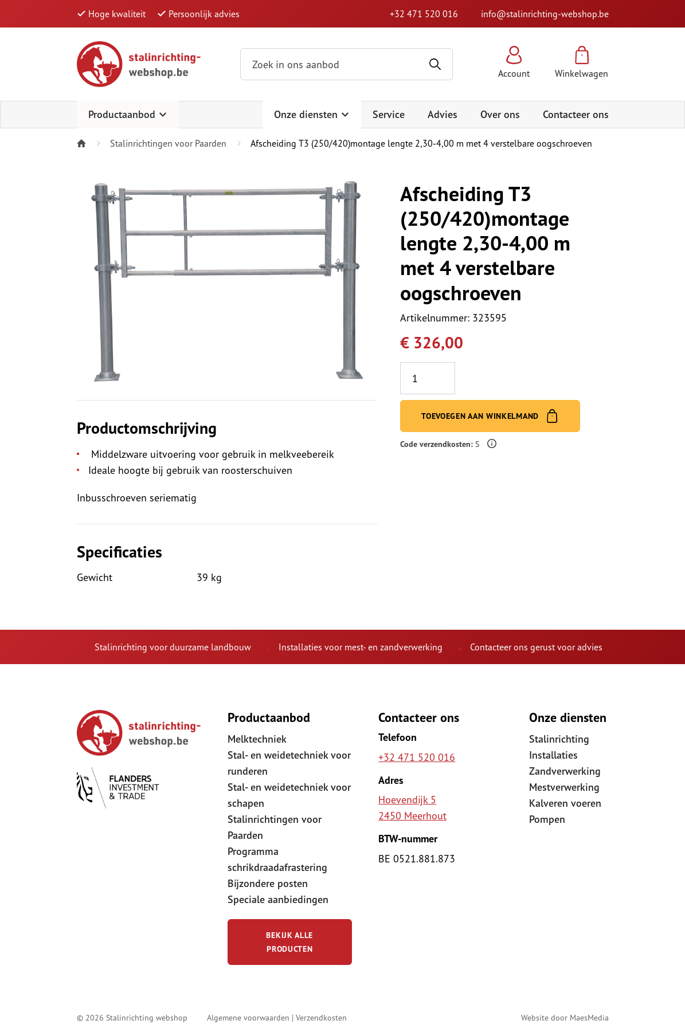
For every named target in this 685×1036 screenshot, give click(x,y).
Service (389, 114)
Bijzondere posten (268, 883)
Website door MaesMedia (565, 1017)
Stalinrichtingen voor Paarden (168, 143)
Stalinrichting (559, 738)
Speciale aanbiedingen (278, 899)
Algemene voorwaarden (248, 1017)
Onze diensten (312, 114)
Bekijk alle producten (289, 942)
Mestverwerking (564, 787)
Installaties (553, 755)
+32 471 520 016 (424, 13)
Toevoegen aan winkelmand (490, 416)
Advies (442, 114)
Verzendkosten (321, 1017)
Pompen (547, 819)
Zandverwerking (565, 771)
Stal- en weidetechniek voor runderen (289, 763)
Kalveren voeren (565, 803)
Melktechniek (257, 738)
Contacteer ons (576, 114)
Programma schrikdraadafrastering (277, 859)
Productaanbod (127, 114)
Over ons (500, 114)
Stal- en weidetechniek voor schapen (289, 795)
